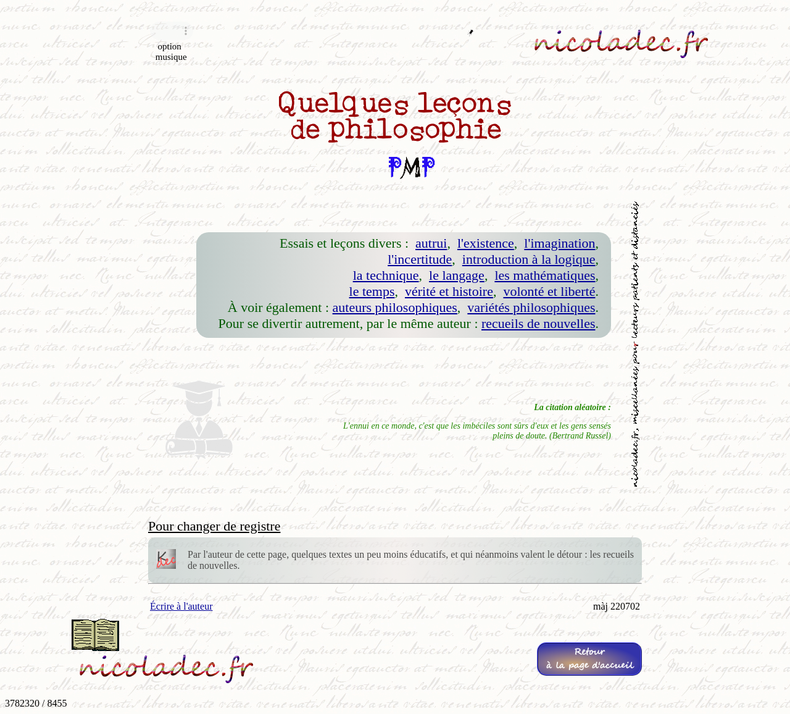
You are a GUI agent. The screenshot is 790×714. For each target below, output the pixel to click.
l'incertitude (420, 259)
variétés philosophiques (531, 307)
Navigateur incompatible (171, 31)
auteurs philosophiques (395, 307)
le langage (456, 275)
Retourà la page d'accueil (589, 659)
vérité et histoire (449, 291)
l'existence (485, 243)
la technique (386, 275)
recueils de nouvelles (538, 323)
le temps (372, 291)
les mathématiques (544, 275)
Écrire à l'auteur (181, 606)
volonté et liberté (549, 291)
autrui (431, 243)
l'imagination (559, 243)
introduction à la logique (529, 259)
